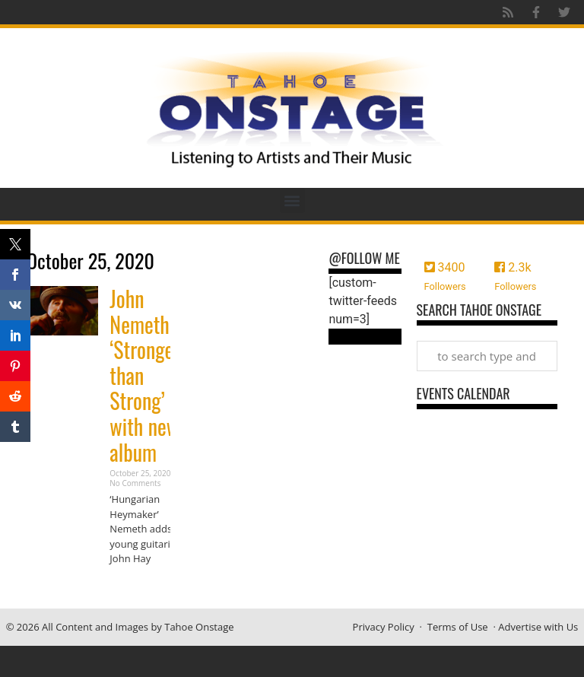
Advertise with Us (538, 627)
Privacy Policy (383, 627)
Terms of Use (457, 627)
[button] (292, 200)
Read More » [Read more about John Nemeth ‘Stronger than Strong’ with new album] (136, 588)
